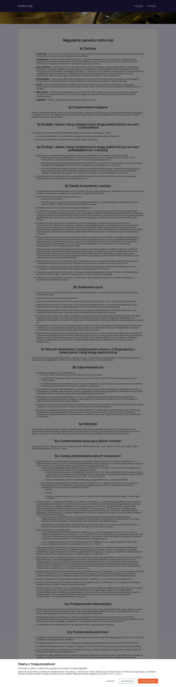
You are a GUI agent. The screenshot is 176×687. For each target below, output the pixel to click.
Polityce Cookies (113, 674)
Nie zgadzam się (127, 681)
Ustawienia (110, 681)
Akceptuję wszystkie (148, 681)
